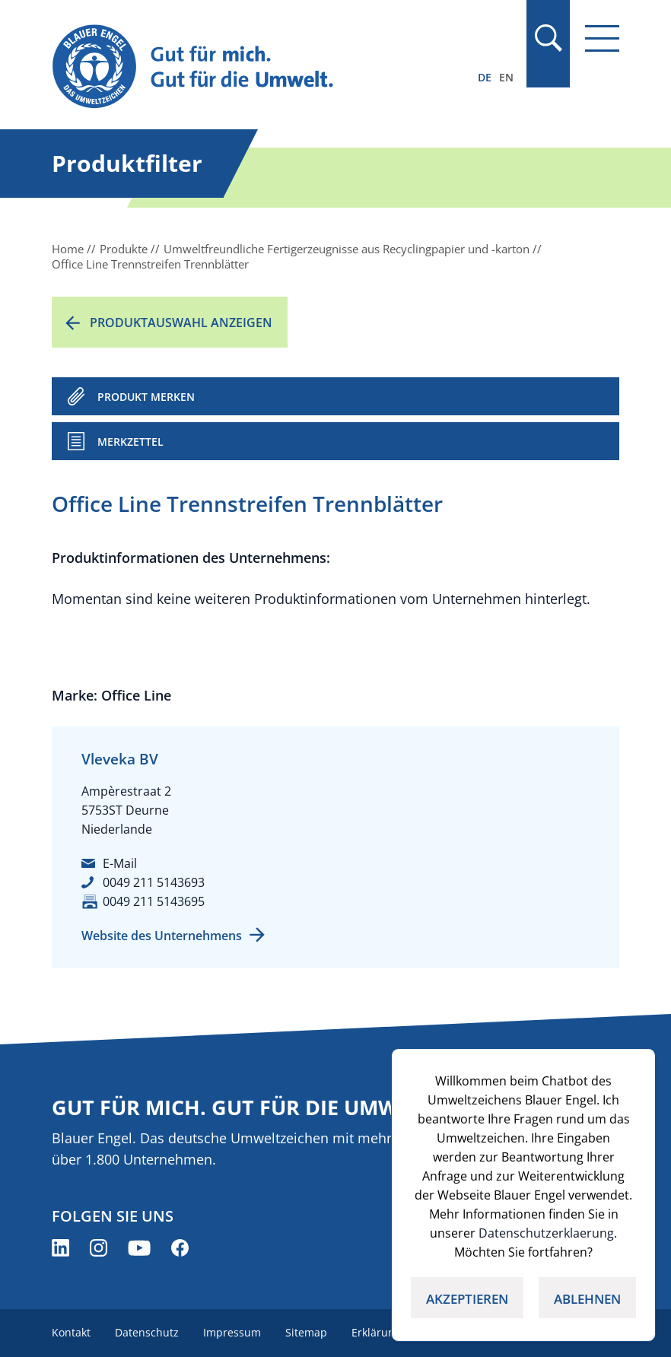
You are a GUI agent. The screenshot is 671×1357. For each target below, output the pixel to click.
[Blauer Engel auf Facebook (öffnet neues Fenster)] (180, 1248)
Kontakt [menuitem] (71, 1332)
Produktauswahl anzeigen (181, 322)
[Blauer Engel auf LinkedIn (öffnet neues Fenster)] (60, 1248)
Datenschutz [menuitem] (147, 1332)
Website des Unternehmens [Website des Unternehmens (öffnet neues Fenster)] (161, 935)
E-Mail (120, 863)
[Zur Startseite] (250, 67)
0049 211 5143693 (154, 882)
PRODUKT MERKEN (146, 396)
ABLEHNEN (587, 1299)
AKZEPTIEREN (467, 1299)
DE (484, 77)
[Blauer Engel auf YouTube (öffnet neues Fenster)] (139, 1248)
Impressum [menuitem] (232, 1332)
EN (506, 77)
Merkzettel (130, 441)
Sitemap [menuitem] (306, 1332)
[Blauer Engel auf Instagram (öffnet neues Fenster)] (98, 1248)
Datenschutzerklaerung (546, 1233)
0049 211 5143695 (154, 901)
